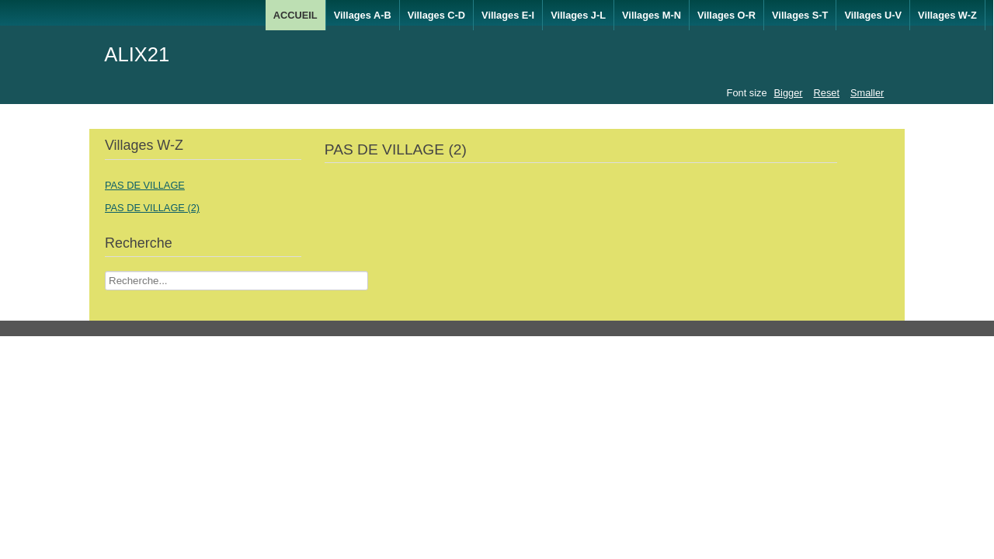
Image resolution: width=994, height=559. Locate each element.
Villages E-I (507, 15)
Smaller (867, 93)
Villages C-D (436, 15)
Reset (826, 93)
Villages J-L (578, 15)
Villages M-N (651, 15)
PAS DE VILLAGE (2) (152, 208)
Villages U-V (873, 15)
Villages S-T (800, 15)
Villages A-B (362, 15)
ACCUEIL (295, 15)
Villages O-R (726, 15)
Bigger (788, 93)
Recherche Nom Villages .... (105, 271)
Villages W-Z (947, 15)
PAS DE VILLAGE (145, 185)
